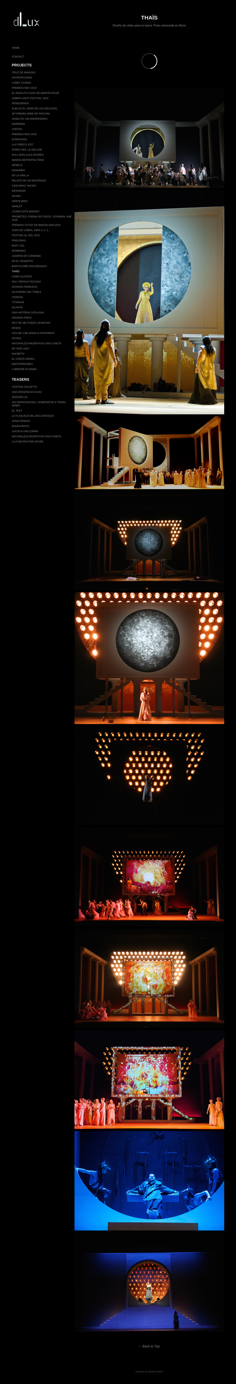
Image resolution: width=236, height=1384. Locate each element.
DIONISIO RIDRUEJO (24, 286)
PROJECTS (22, 65)
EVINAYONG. (20, 139)
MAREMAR (18, 123)
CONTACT (18, 56)
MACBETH (18, 353)
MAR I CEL (18, 245)
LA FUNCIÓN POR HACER (27, 441)
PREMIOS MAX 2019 (24, 87)
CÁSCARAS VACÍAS (24, 185)
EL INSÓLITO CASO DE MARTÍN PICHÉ (35, 93)
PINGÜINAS (19, 240)
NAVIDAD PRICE (22, 317)
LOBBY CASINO (21, 82)
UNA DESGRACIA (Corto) (27, 391)
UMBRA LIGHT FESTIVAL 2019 (30, 98)
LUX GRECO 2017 (23, 144)
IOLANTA (17, 307)
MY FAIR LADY (21, 348)
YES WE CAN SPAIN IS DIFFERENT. (33, 333)
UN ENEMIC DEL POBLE (26, 291)
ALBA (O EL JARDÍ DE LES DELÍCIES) (34, 108)
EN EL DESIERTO (22, 261)
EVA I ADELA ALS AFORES (28, 154)
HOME (16, 47)
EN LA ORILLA (20, 175)
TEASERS (20, 379)
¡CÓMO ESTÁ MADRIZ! (25, 211)
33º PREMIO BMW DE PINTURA (31, 113)
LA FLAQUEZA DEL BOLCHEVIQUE (33, 415)
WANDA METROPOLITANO (28, 159)
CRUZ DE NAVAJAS (23, 72)
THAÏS (15, 271)
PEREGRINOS (20, 103)
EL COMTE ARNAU (23, 358)
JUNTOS (17, 129)
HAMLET (17, 206)
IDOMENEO (19, 250)
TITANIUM (18, 302)
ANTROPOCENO (22, 77)
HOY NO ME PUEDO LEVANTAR (31, 322)
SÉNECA (17, 165)
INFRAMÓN (19, 190)
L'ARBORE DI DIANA (24, 369)
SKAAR (16, 195)
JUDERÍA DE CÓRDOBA (26, 255)
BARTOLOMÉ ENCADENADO (29, 266)
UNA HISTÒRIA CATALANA (28, 312)
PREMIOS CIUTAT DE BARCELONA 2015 (36, 225)
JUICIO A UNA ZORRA (25, 431)
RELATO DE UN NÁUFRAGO (29, 180)
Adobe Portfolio (155, 1371)
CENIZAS (17, 297)
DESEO (16, 327)
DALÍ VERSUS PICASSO (26, 281)
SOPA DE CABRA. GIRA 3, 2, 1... (31, 230)
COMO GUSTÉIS (22, 276)
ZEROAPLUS (19, 397)
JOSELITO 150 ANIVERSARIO (29, 118)
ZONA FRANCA (21, 420)
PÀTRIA (16, 338)
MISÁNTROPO (20, 426)
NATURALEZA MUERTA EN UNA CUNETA (36, 343)
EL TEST (17, 410)
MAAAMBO (18, 170)
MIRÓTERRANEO (22, 363)
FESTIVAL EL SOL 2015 (26, 235)
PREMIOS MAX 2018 (24, 134)
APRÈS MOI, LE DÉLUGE (27, 149)
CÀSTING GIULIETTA (24, 386)
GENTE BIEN (19, 201)
